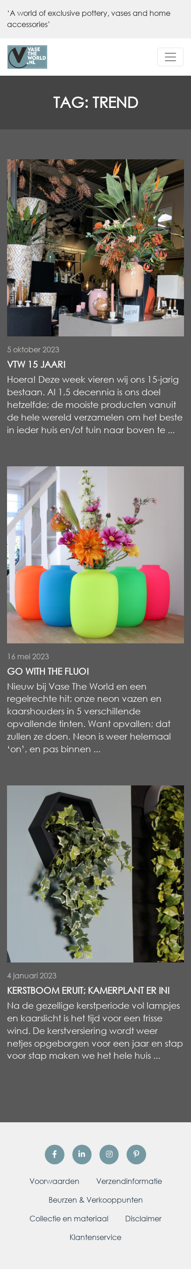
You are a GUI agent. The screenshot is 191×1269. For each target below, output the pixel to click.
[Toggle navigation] (170, 57)
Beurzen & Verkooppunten (96, 1200)
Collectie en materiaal (68, 1218)
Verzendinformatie (129, 1181)
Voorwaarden (54, 1181)
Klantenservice (95, 1237)
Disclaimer (143, 1218)
